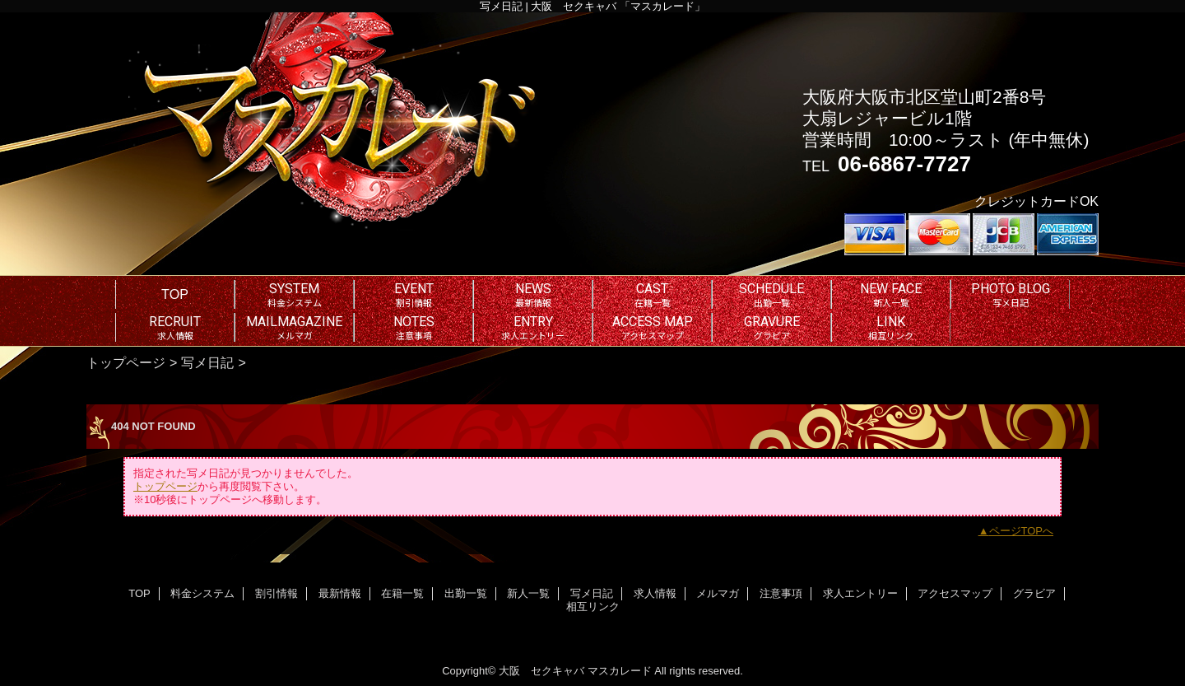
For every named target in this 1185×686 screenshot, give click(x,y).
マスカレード (620, 671)
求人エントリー (860, 593)
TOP (174, 294)
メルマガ (717, 593)
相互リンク (593, 606)
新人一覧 (528, 593)
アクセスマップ (955, 593)
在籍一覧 (402, 593)
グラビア (1034, 593)
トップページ (125, 362)
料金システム (202, 593)
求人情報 (655, 593)
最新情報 (339, 593)
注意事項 (781, 593)
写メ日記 (207, 362)
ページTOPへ (1021, 531)
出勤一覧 (465, 593)
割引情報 (276, 593)
